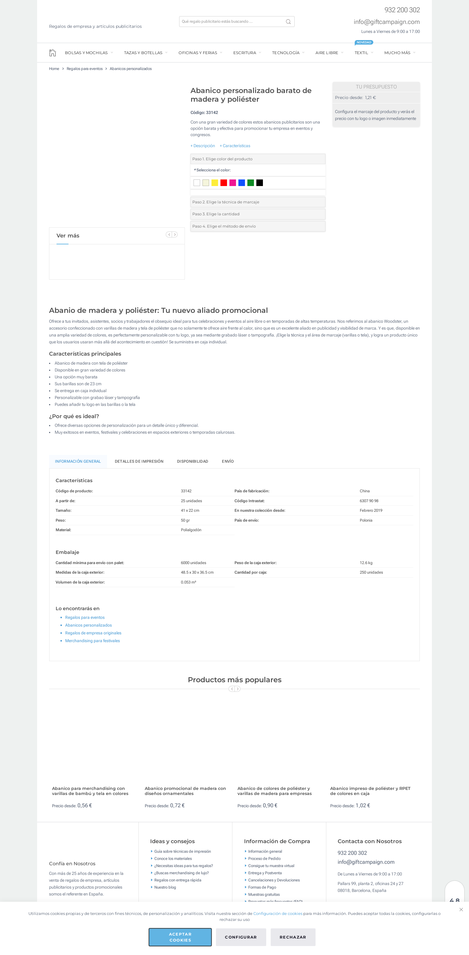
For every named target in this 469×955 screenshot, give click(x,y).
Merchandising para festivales (92, 643)
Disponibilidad (192, 464)
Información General (78, 464)
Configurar (241, 937)
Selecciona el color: (212, 170)
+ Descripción (203, 145)
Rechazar (293, 937)
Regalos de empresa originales (93, 635)
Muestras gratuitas (264, 897)
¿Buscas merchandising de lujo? (181, 875)
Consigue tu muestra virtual (271, 868)
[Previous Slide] (169, 234)
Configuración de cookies (277, 913)
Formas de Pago (262, 890)
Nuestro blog (165, 890)
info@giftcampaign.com (387, 21)
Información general (265, 854)
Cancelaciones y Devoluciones (274, 883)
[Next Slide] (175, 234)
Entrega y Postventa (265, 875)
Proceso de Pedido (264, 861)
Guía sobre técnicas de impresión (182, 854)
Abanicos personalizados (131, 68)
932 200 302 (402, 10)
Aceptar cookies (180, 937)
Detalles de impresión (139, 464)
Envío (228, 464)
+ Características (235, 145)
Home (54, 68)
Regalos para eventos (85, 68)
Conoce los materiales (173, 861)
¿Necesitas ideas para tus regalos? (183, 868)
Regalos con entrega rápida (177, 883)
